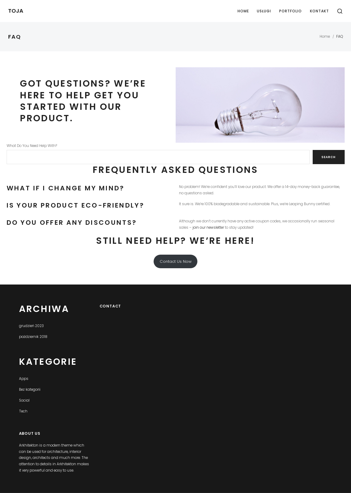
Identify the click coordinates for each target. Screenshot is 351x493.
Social (24, 400)
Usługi (264, 11)
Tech (23, 411)
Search (328, 157)
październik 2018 (33, 336)
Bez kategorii (29, 389)
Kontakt (319, 11)
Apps (23, 378)
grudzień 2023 (31, 325)
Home (243, 11)
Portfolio (290, 11)
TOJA (15, 11)
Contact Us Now (176, 261)
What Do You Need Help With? (32, 145)
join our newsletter (208, 227)
